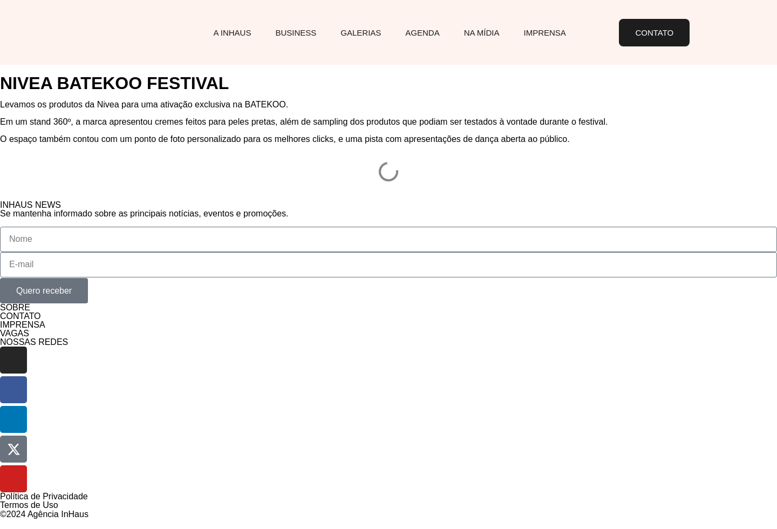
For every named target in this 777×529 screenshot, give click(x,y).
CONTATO (20, 316)
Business (295, 32)
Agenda (422, 32)
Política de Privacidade (44, 496)
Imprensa (545, 32)
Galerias (360, 32)
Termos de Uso (29, 505)
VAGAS (14, 333)
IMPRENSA (22, 324)
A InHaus (232, 32)
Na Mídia (482, 32)
